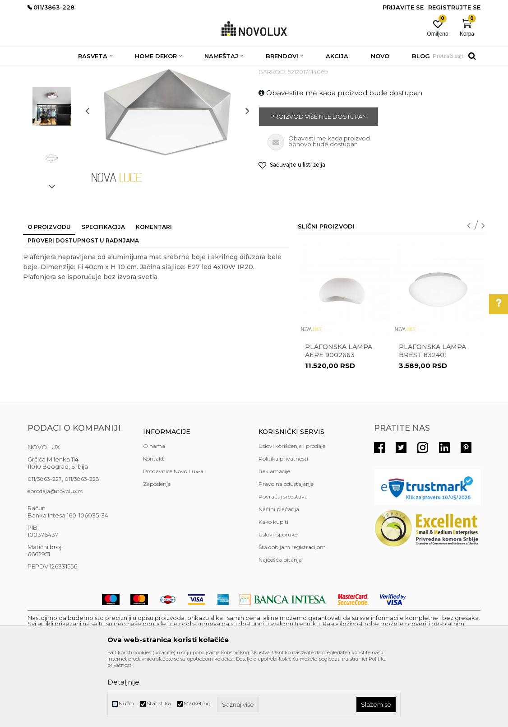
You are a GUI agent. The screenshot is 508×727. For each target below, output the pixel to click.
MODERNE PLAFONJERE (205, 71)
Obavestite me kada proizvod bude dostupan (340, 158)
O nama (154, 511)
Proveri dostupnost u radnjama (83, 306)
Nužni (126, 703)
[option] (52, 120)
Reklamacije (274, 536)
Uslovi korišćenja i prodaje (292, 511)
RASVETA (107, 71)
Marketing (197, 703)
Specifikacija (103, 292)
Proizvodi (76, 71)
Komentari (154, 292)
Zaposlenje (157, 549)
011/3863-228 (82, 544)
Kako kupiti (273, 587)
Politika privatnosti (283, 524)
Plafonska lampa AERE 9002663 (338, 416)
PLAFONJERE (145, 71)
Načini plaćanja (279, 574)
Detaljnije (123, 682)
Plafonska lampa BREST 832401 (432, 416)
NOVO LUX (42, 71)
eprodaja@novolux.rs (55, 556)
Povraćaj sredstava (283, 562)
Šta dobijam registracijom (292, 612)
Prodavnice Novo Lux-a (173, 536)
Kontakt (153, 524)
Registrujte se (454, 7)
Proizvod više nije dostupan (318, 182)
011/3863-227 (45, 544)
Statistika (159, 703)
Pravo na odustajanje (286, 549)
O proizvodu (49, 292)
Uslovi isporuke (278, 600)
